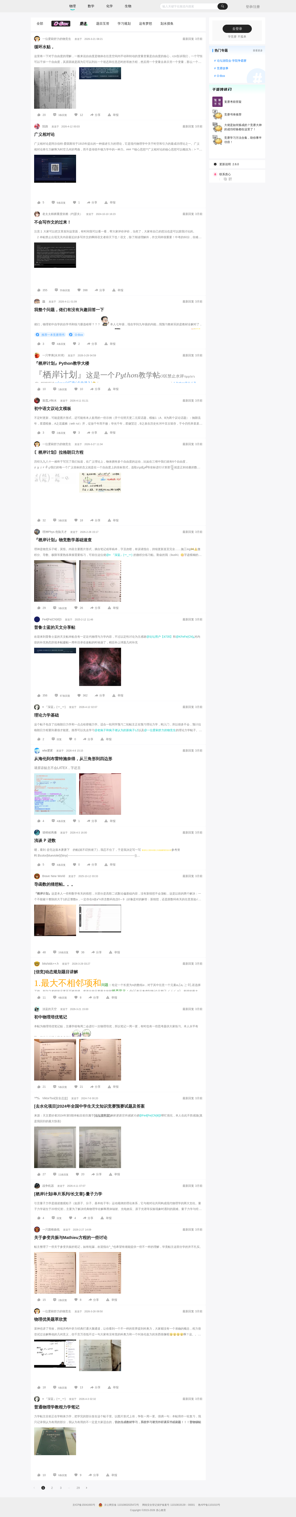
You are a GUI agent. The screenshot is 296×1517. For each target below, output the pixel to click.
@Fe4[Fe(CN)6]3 (150, 1115)
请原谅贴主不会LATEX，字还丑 (57, 768)
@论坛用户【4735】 (159, 636)
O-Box (76, 334)
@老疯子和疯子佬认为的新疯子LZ (116, 730)
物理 (72, 6)
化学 (109, 6)
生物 (128, 6)
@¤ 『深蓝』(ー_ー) (119, 554)
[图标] (39, 115)
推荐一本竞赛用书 (50, 334)
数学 (91, 6)
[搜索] (222, 6)
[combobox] (194, 6)
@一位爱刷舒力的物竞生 (160, 730)
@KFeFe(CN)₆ (185, 636)
